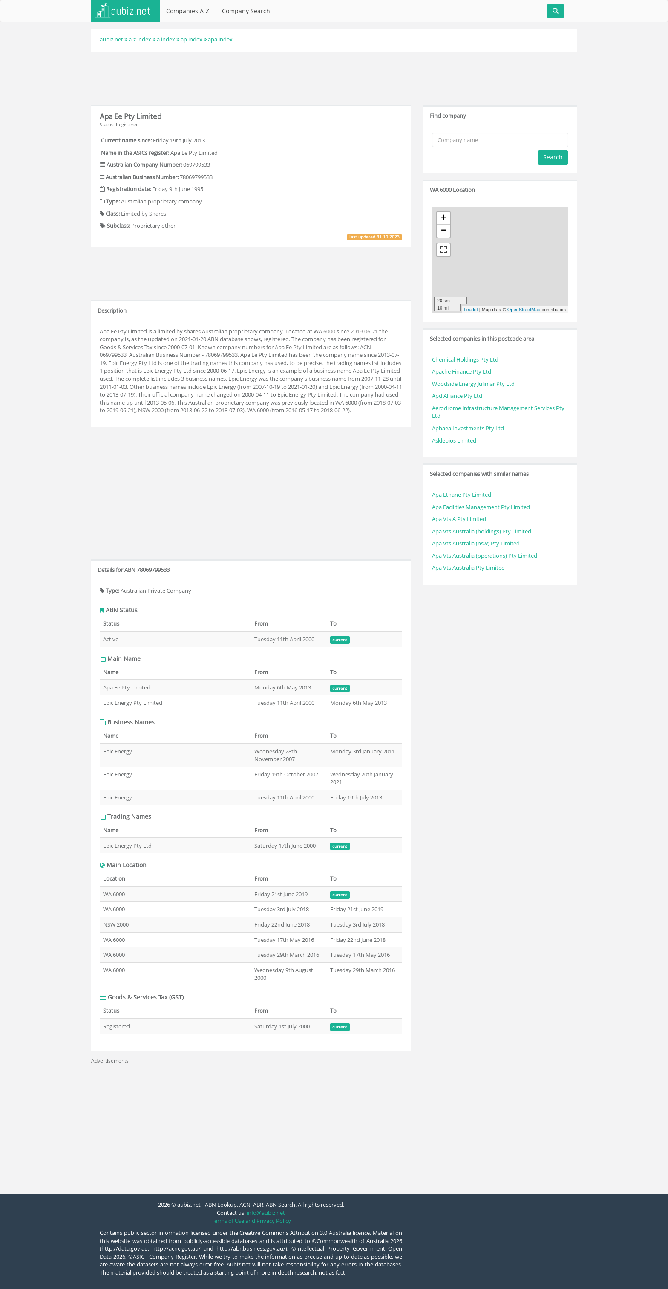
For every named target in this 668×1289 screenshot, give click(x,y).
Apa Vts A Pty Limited (459, 519)
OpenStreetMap (524, 309)
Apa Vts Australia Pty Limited (468, 567)
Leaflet (471, 309)
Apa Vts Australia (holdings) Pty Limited (481, 531)
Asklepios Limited (454, 440)
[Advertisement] (334, 77)
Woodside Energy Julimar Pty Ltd (473, 384)
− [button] (443, 231)
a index (166, 39)
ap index (191, 39)
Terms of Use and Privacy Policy (251, 1221)
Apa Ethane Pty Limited (461, 494)
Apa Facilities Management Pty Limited (481, 507)
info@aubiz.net (266, 1213)
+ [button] (443, 218)
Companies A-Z (187, 11)
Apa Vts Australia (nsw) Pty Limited (476, 543)
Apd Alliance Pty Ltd (457, 396)
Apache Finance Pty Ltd (461, 371)
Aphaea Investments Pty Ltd (468, 428)
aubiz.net (111, 39)
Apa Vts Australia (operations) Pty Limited (484, 555)
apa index (220, 39)
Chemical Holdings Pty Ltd (465, 359)
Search (553, 157)
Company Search (246, 11)
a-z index (140, 39)
